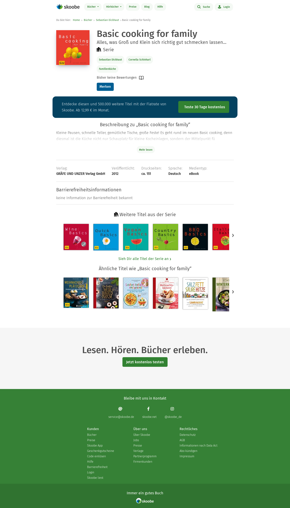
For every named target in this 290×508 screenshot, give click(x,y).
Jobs (136, 440)
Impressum (187, 456)
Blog (147, 6)
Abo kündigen (188, 451)
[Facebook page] (149, 412)
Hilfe (160, 6)
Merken (105, 87)
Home (76, 20)
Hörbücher (112, 6)
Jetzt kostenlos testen (145, 362)
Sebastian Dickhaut (107, 20)
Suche (203, 7)
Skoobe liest (95, 478)
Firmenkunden (142, 461)
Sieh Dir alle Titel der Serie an (145, 258)
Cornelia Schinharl (140, 59)
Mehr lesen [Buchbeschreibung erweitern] (145, 149)
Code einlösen (96, 456)
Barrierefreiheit (97, 467)
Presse (137, 445)
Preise (132, 6)
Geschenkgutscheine (100, 451)
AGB (182, 440)
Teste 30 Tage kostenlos (204, 107)
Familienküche (107, 69)
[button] (233, 235)
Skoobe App (95, 445)
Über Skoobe (141, 435)
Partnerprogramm (145, 456)
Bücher (92, 6)
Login (224, 7)
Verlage (138, 451)
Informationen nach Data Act (198, 445)
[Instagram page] (173, 412)
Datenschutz (188, 435)
